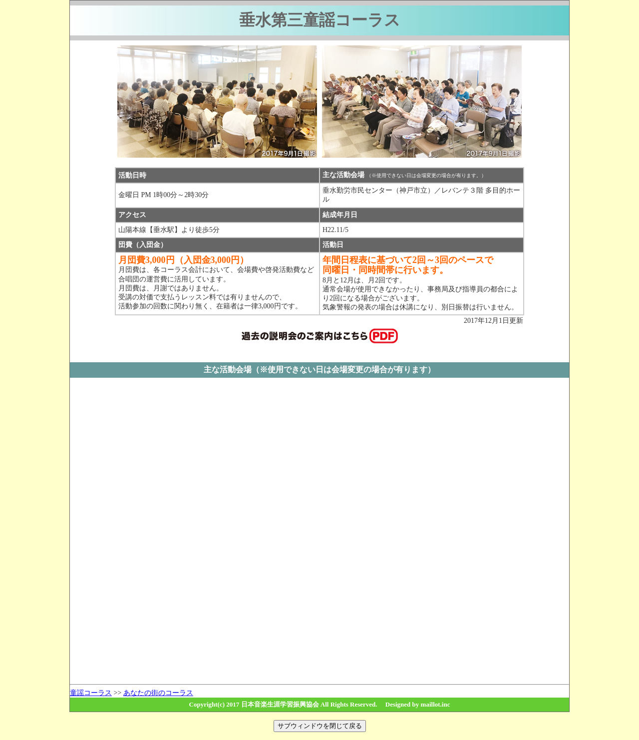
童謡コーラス (91, 693)
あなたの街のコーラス (158, 693)
